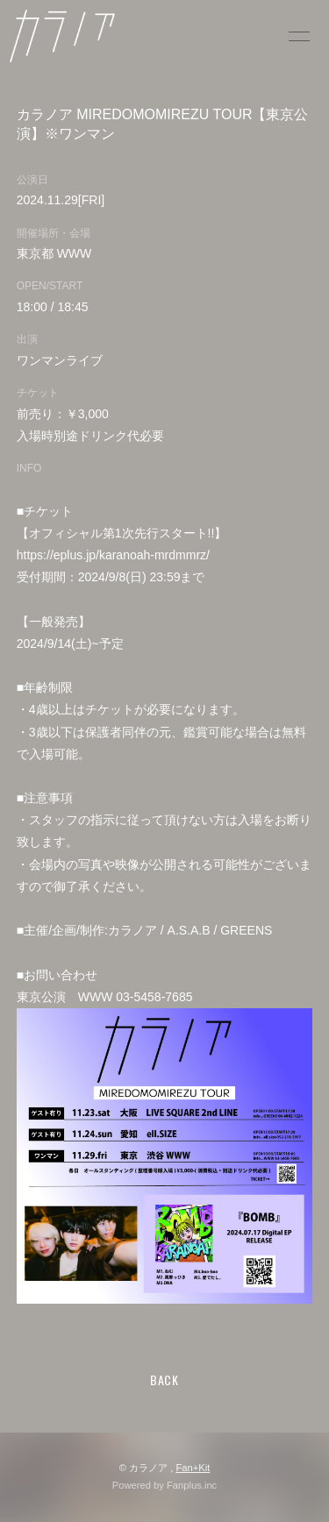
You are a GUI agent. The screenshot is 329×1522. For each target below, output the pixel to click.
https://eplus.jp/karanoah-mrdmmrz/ (113, 555)
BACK (164, 1379)
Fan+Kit (192, 1467)
